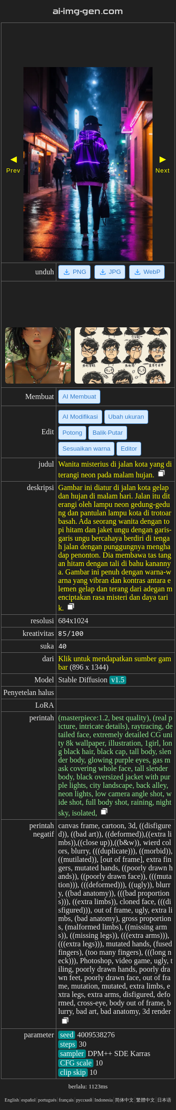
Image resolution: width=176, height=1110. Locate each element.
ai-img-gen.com (88, 11)
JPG (110, 272)
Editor (129, 448)
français (66, 1099)
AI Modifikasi (80, 416)
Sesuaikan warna (86, 448)
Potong (72, 432)
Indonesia (103, 1099)
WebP (147, 272)
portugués (47, 1099)
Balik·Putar (107, 432)
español (28, 1099)
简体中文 (124, 1099)
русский (84, 1099)
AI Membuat (79, 396)
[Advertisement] (88, 46)
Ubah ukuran (126, 416)
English (12, 1099)
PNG (74, 272)
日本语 (164, 1099)
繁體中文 (145, 1099)
